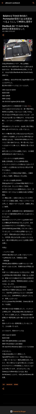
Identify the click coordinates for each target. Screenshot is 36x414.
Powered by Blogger (18, 411)
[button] (3, 35)
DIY (4, 384)
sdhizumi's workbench (12, 3)
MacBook (9, 384)
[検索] (33, 3)
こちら (29, 106)
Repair (16, 384)
